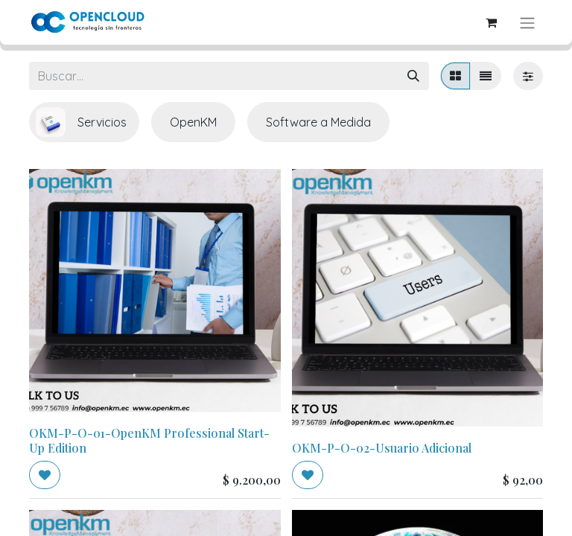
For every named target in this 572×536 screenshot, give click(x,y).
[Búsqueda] (413, 76)
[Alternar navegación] (527, 22)
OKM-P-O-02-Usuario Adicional (381, 448)
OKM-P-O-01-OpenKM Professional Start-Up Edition (149, 440)
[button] (44, 475)
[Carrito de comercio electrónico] (491, 22)
